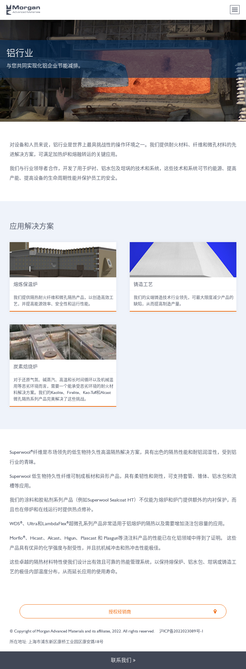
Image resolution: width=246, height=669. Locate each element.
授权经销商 (164, 611)
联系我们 (123, 660)
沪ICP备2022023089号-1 (181, 631)
